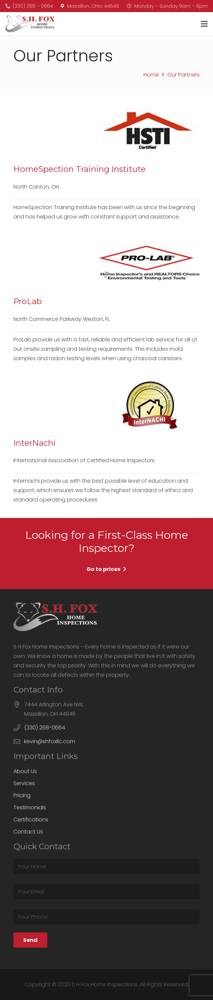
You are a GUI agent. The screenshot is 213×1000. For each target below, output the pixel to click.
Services (24, 783)
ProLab (27, 301)
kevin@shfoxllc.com (49, 741)
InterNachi (34, 443)
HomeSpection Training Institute (79, 169)
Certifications (30, 819)
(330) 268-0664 (44, 727)
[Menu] (204, 23)
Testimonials (29, 807)
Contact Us (28, 832)
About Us (25, 771)
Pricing (22, 795)
